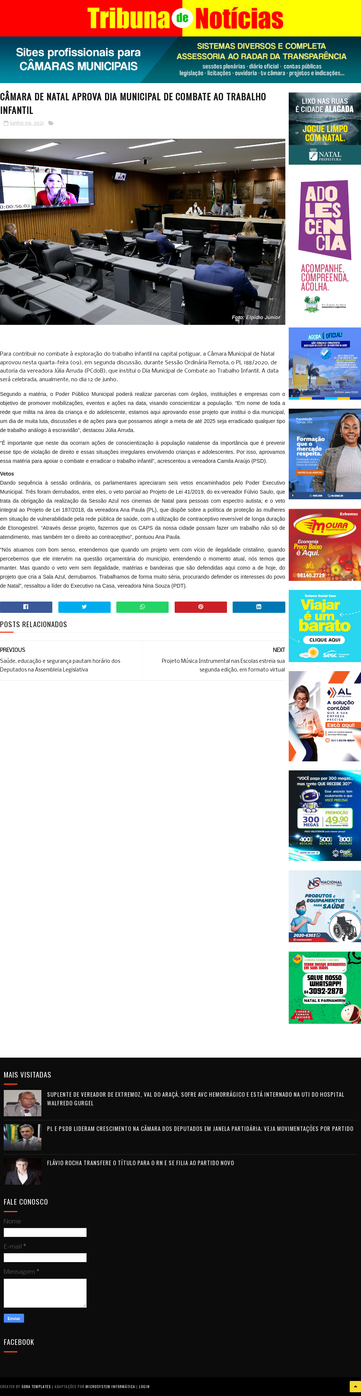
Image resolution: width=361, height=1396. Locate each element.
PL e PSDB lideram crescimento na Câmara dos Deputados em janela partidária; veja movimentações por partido (200, 1128)
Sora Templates (36, 1386)
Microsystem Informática (110, 1386)
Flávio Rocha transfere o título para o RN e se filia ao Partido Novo (140, 1162)
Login (144, 1386)
